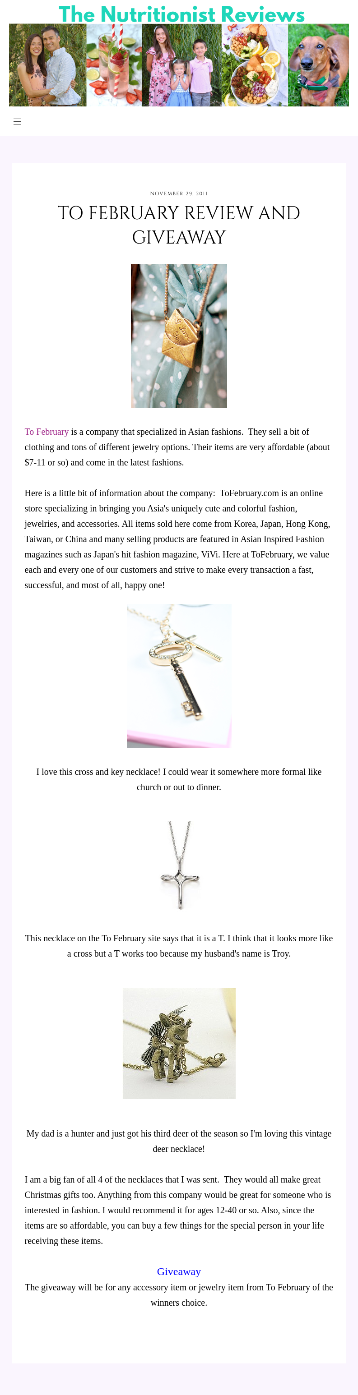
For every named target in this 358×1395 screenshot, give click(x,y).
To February (47, 432)
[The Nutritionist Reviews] (179, 104)
